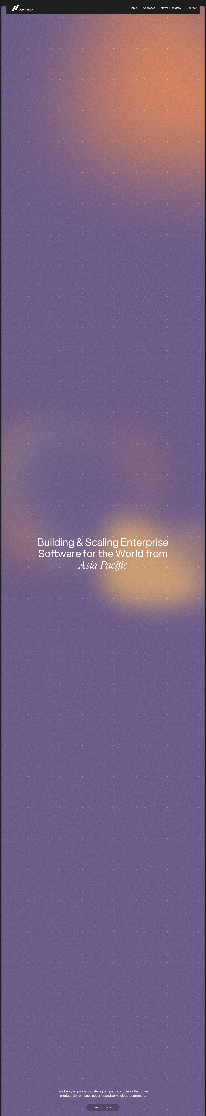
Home (133, 8)
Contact (192, 8)
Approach (149, 8)
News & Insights (171, 8)
